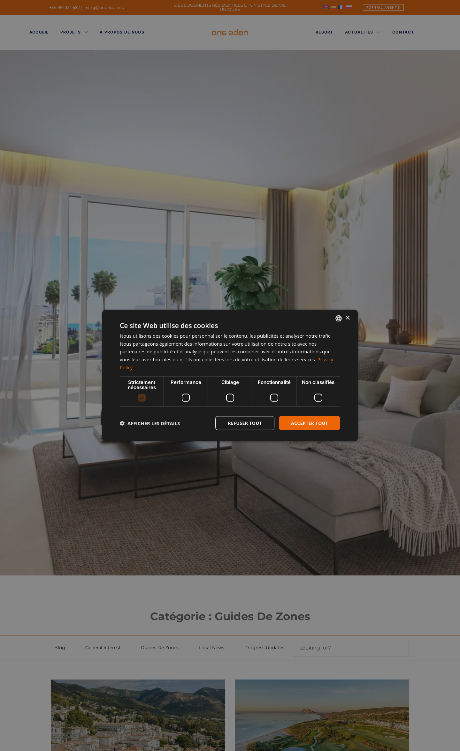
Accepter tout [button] (309, 423)
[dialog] (230, 375)
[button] (150, 423)
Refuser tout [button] (245, 423)
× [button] (347, 318)
